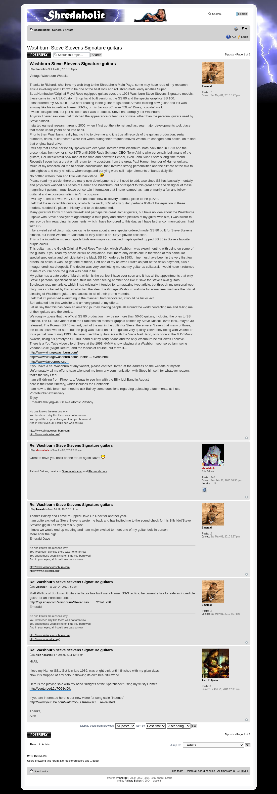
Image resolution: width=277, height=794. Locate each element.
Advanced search (237, 17)
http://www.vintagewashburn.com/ (54, 352)
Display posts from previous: (107, 725)
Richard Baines (133, 780)
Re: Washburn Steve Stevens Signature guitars (71, 445)
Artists (69, 29)
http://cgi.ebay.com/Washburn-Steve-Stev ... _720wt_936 (70, 602)
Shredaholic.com (72, 471)
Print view (236, 29)
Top (246, 438)
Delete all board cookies (200, 770)
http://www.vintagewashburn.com (50, 430)
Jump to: (175, 745)
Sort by (151, 725)
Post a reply (39, 55)
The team (177, 770)
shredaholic (42, 450)
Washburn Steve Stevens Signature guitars (74, 47)
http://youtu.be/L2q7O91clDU (50, 688)
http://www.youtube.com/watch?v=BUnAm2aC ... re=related (72, 702)
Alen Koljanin (43, 655)
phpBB (123, 778)
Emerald (40, 69)
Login (244, 36)
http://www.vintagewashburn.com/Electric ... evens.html (69, 357)
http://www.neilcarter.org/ (44, 434)
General (57, 29)
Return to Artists (39, 744)
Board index (42, 29)
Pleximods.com (98, 471)
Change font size (244, 29)
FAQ (233, 36)
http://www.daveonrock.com (49, 361)
